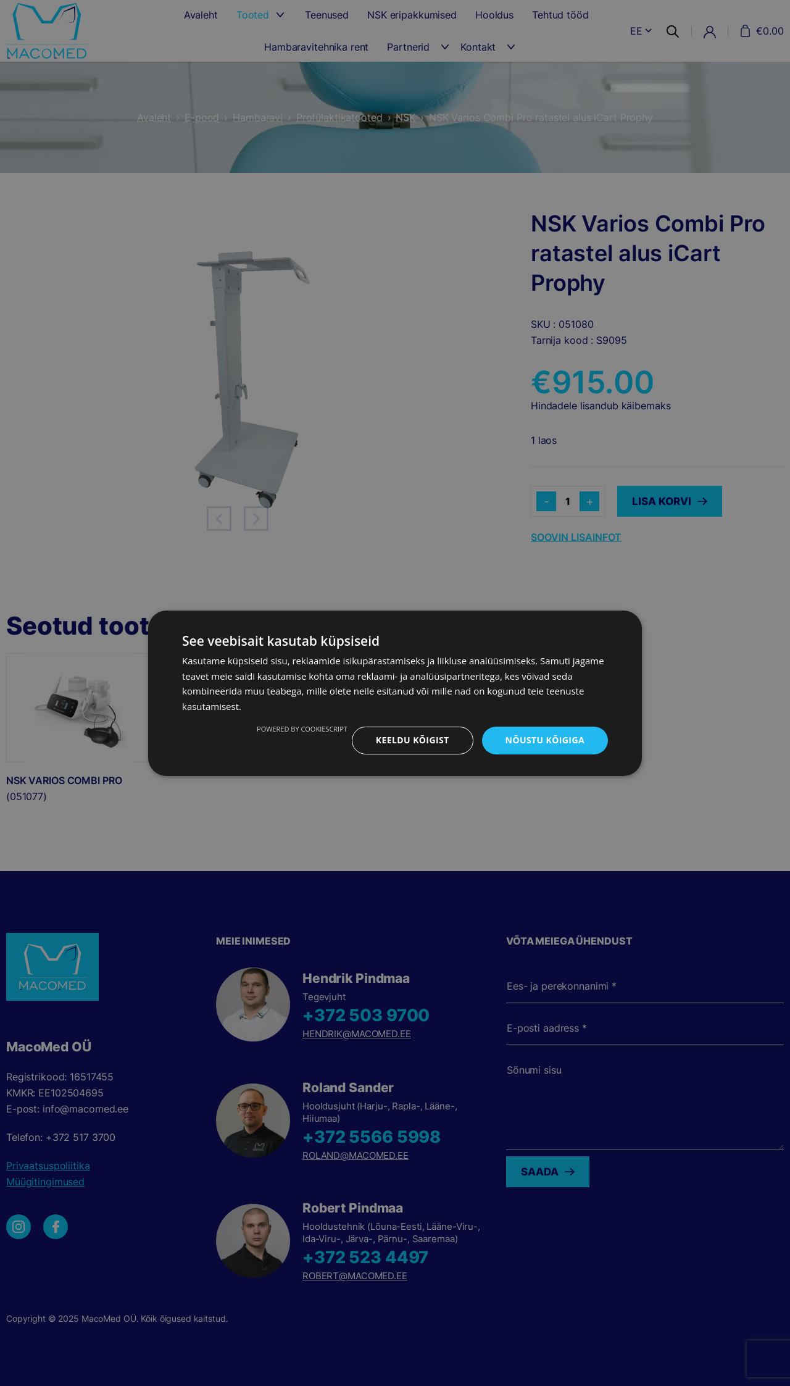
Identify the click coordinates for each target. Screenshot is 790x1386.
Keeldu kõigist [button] (412, 740)
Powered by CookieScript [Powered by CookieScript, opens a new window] (302, 728)
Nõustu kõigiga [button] (544, 740)
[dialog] (395, 693)
